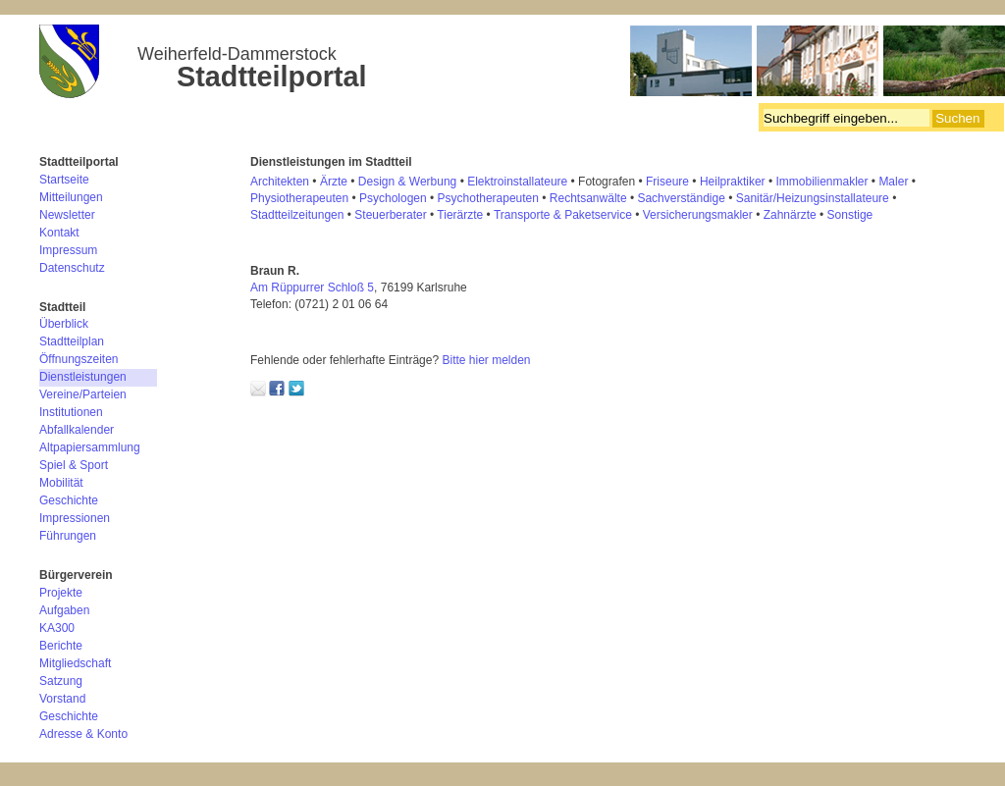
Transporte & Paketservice (563, 215)
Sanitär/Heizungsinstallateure (812, 198)
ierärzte (463, 215)
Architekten (279, 181)
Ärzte (333, 181)
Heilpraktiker (733, 181)
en (337, 215)
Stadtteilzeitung (290, 215)
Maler (893, 181)
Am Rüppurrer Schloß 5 (312, 287)
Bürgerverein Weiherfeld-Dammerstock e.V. (522, 64)
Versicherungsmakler (698, 215)
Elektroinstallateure (517, 181)
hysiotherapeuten (303, 198)
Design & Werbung (407, 181)
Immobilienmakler (821, 181)
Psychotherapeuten (488, 198)
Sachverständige (680, 198)
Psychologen (393, 198)
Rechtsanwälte (588, 198)
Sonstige (850, 215)
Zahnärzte (790, 215)
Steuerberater (390, 215)
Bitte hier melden (486, 360)
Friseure (667, 181)
